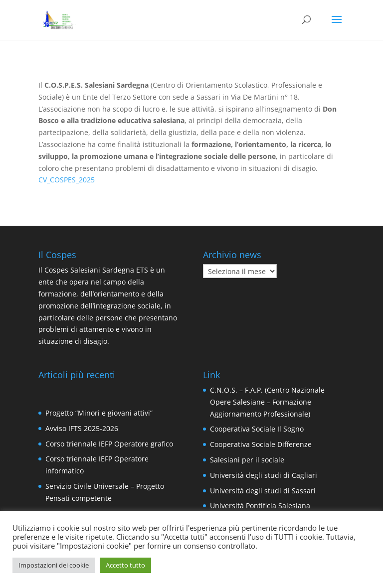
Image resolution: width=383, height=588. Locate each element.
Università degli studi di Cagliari (263, 475)
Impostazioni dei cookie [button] (53, 565)
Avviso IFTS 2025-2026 (81, 428)
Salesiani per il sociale (247, 459)
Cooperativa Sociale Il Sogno (257, 429)
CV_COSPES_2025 (66, 179)
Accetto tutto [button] (125, 565)
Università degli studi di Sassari (263, 490)
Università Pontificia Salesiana (260, 505)
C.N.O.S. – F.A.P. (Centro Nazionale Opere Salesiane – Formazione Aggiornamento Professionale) (267, 402)
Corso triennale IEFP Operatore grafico (109, 443)
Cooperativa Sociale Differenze (261, 444)
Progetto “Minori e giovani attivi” (99, 413)
